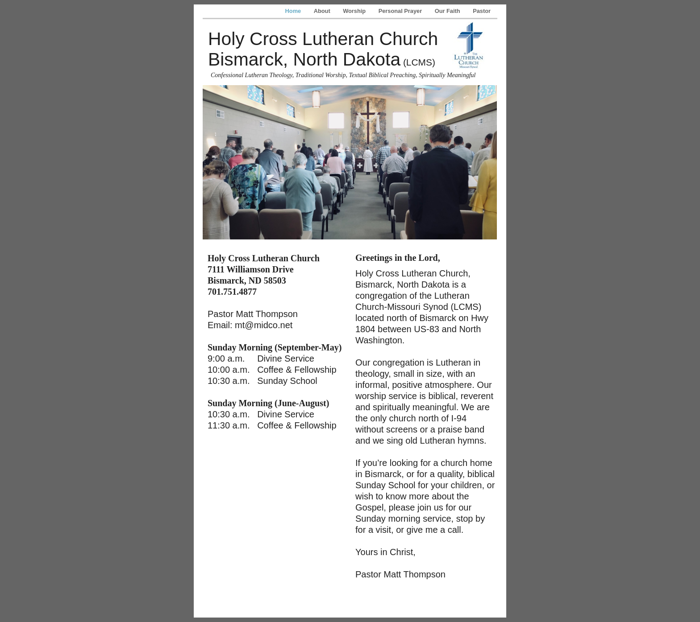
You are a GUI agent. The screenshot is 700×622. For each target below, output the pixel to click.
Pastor (482, 11)
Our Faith (448, 11)
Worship (355, 11)
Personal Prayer (401, 11)
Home (294, 11)
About (323, 11)
